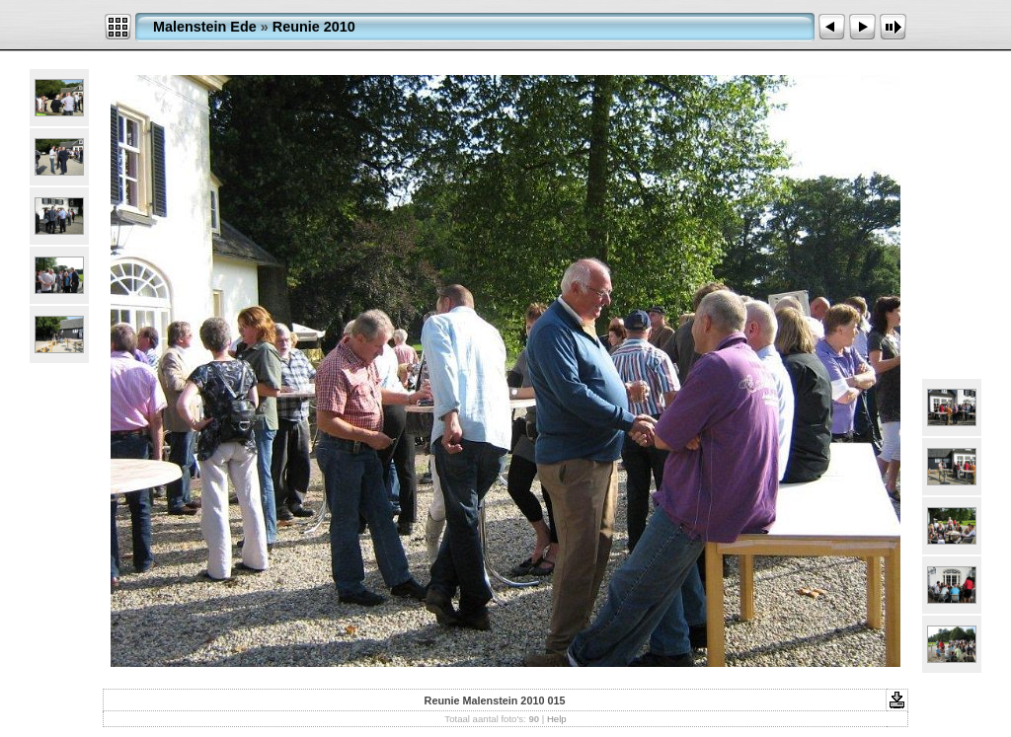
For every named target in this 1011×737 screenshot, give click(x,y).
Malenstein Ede (205, 27)
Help (557, 718)
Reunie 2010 (313, 27)
